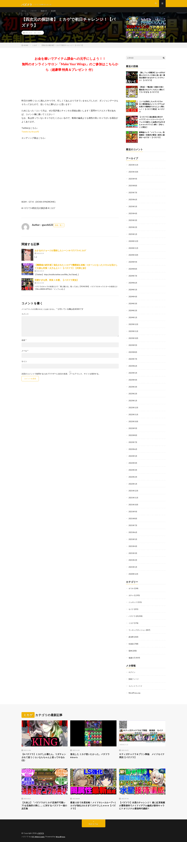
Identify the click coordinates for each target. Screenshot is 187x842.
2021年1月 (133, 565)
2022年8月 (133, 436)
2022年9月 (133, 429)
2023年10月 (134, 340)
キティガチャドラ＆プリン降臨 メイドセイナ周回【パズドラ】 (142, 753)
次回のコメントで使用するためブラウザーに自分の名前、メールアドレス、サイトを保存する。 (60, 378)
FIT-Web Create (39, 836)
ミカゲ (38, 37)
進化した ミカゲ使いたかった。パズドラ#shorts (92, 753)
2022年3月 (133, 470)
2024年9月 (133, 265)
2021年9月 (133, 511)
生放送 (131, 641)
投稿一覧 (58, 230)
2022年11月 (134, 415)
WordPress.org (135, 690)
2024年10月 (134, 258)
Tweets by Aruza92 (30, 136)
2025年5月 (133, 210)
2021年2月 (133, 559)
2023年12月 (134, 326)
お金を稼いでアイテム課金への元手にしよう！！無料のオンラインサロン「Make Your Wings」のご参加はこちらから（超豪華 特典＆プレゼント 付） (70, 68)
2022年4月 (133, 463)
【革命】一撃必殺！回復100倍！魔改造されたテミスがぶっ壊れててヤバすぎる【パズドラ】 (152, 94)
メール (24, 355)
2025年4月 (133, 217)
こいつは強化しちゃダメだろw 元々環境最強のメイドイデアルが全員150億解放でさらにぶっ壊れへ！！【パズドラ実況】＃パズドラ (152, 111)
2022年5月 (133, 456)
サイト (24, 366)
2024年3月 (133, 306)
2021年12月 (134, 490)
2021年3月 (133, 552)
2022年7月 (133, 443)
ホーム (24, 13)
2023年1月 (133, 402)
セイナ (131, 607)
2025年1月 (133, 238)
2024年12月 (134, 244)
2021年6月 (133, 531)
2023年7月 (133, 361)
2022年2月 (133, 477)
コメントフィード (136, 683)
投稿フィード (134, 676)
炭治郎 (56, 13)
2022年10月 (134, 422)
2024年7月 (133, 279)
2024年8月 (133, 272)
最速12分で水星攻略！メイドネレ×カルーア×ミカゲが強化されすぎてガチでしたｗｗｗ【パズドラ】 (93, 804)
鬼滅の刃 (46, 13)
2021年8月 (133, 518)
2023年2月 (133, 395)
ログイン (132, 669)
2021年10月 (134, 504)
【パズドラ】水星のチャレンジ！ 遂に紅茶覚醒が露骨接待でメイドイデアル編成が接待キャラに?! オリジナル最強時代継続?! (142, 804)
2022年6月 (133, 449)
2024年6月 (133, 285)
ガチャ (131, 593)
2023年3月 (133, 388)
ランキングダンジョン (138, 628)
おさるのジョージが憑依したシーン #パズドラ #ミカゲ (60, 255)
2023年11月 (134, 333)
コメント (25, 319)
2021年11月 (134, 497)
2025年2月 (133, 231)
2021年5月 (133, 538)
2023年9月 (133, 347)
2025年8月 (133, 190)
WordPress (62, 836)
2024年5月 (133, 292)
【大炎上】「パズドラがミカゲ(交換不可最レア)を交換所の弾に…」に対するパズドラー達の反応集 (43, 804)
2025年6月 (133, 204)
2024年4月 (133, 299)
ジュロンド (133, 600)
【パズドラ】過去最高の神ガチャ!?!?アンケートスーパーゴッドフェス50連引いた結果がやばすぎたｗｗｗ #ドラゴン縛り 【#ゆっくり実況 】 (152, 127)
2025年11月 (134, 169)
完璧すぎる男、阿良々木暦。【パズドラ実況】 (57, 284)
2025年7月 (133, 197)
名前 (23, 345)
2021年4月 (133, 545)
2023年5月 (133, 374)
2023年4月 (133, 381)
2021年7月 (133, 525)
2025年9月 (133, 183)
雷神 (130, 648)
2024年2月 (133, 313)
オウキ (131, 587)
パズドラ (34, 13)
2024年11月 (134, 251)
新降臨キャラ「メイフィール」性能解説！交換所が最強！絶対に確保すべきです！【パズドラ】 (152, 139)
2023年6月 (133, 367)
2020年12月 (134, 572)
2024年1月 (133, 320)
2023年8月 (133, 354)
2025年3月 (133, 224)
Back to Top (93, 823)
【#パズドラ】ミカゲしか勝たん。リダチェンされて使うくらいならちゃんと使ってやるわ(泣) (44, 755)
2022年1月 (133, 484)
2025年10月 (134, 176)
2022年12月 (134, 408)
